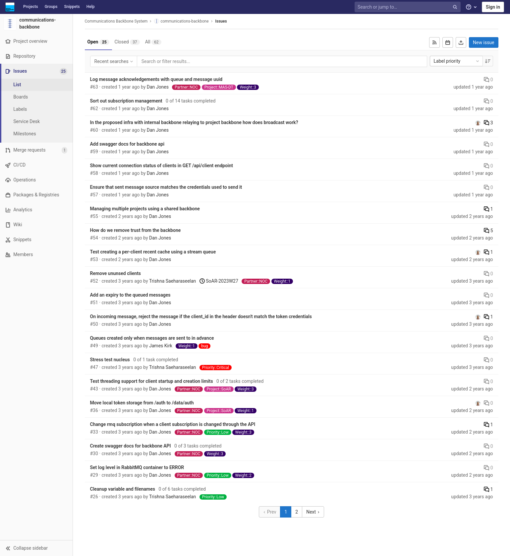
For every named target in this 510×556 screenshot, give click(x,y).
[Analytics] (36, 209)
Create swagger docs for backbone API (130, 446)
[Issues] (37, 71)
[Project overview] (36, 41)
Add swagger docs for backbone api (127, 144)
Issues (221, 21)
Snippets (72, 6)
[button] (36, 548)
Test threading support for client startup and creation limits (151, 381)
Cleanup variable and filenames (122, 489)
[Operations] (36, 180)
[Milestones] (36, 134)
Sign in (493, 7)
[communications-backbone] (36, 23)
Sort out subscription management (126, 101)
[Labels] (36, 109)
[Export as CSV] (461, 42)
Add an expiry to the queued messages (130, 295)
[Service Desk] (36, 121)
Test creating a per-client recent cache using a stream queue (153, 251)
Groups (51, 6)
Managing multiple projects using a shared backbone (145, 208)
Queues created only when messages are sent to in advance (152, 338)
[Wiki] (36, 224)
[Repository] (36, 56)
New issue (483, 42)
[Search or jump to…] (408, 7)
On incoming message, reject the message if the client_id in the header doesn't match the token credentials (201, 316)
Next (312, 512)
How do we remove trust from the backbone (135, 230)
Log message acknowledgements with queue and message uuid (156, 79)
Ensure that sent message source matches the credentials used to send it (166, 187)
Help (90, 6)
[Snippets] (36, 239)
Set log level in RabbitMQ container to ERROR (137, 467)
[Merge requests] (36, 150)
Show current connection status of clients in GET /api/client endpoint (161, 165)
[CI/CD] (36, 165)
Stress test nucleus (110, 359)
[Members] (36, 254)
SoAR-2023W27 (218, 281)
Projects (30, 6)
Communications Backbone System (116, 21)
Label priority (457, 61)
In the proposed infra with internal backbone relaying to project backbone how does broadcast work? (194, 122)
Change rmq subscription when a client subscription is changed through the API (172, 424)
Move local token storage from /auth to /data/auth (142, 402)
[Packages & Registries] (36, 194)
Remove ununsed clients (115, 273)
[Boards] (36, 97)
